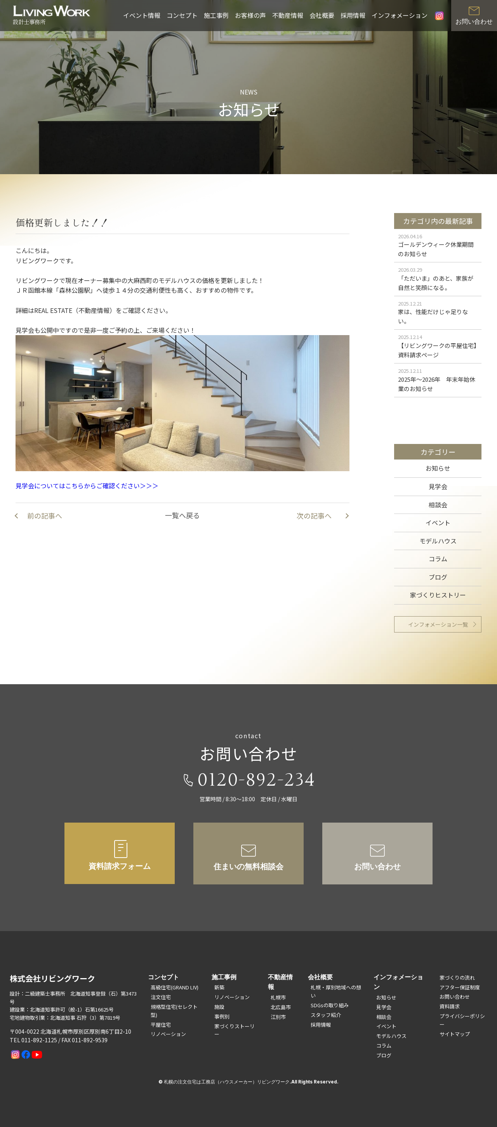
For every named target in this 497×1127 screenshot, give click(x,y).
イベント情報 (141, 15)
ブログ (438, 577)
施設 (219, 1006)
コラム (438, 558)
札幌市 (278, 997)
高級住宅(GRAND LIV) (174, 987)
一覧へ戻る (182, 515)
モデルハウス (438, 540)
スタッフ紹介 (326, 1015)
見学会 (438, 486)
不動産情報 (287, 15)
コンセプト (182, 15)
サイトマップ (455, 1034)
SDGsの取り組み (330, 1005)
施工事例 (216, 15)
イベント (438, 522)
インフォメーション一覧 (438, 624)
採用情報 (353, 15)
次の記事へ (314, 515)
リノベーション (168, 1034)
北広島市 (281, 1007)
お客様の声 (250, 15)
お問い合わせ (455, 996)
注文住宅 (161, 997)
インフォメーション (399, 15)
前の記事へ (44, 515)
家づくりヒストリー (438, 594)
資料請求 (450, 1006)
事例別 (221, 1016)
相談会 (438, 504)
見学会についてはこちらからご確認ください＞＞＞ (87, 508)
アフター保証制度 (460, 987)
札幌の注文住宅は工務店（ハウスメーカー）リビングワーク (227, 1082)
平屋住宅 (161, 1024)
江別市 (278, 1016)
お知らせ (438, 468)
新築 (219, 987)
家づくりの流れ (457, 977)
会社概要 (321, 15)
